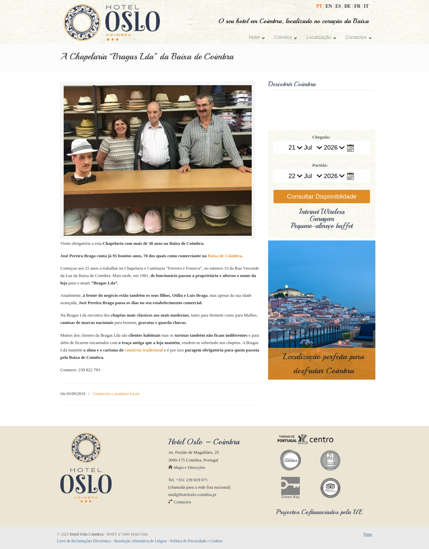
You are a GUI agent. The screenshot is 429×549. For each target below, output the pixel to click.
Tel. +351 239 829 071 (188, 480)
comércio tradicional (144, 350)
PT (319, 6)
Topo (367, 534)
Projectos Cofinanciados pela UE (319, 512)
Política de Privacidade (188, 541)
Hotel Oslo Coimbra (112, 22)
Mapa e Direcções (186, 467)
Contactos (179, 502)
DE (348, 6)
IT (366, 6)
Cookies (216, 541)
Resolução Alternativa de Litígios (140, 541)
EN (329, 6)
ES (339, 6)
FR (358, 6)
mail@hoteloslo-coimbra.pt (192, 495)
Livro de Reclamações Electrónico (84, 541)
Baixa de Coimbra (225, 256)
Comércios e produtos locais (116, 394)
